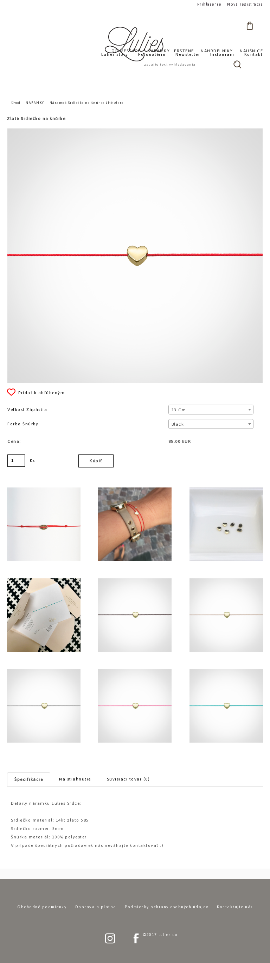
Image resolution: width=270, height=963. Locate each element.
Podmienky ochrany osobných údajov (166, 907)
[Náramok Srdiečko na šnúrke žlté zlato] (135, 131)
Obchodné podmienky (41, 907)
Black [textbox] (178, 424)
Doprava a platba (95, 907)
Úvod (15, 103)
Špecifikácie (28, 779)
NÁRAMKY (35, 103)
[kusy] (16, 460)
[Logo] (135, 44)
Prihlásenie (212, 4)
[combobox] (211, 409)
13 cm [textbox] (179, 409)
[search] (237, 64)
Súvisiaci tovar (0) (128, 779)
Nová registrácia (246, 4)
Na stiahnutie (75, 779)
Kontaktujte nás (235, 907)
